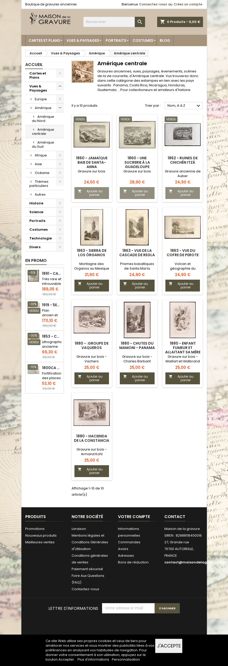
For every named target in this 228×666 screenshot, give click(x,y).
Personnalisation (126, 659)
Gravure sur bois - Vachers (92, 359)
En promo (36, 260)
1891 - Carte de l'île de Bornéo (52, 273)
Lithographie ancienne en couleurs (52, 348)
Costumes (143, 40)
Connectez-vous (153, 4)
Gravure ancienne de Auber (183, 173)
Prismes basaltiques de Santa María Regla (137, 268)
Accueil (34, 65)
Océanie (42, 172)
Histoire (36, 203)
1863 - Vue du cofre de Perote (183, 252)
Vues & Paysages (82, 40)
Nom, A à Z (184, 106)
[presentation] (141, 626)
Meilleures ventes (40, 542)
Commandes (129, 542)
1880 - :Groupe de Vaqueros (91, 345)
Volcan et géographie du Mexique (183, 268)
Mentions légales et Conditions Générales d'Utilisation (90, 542)
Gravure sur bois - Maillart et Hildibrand (183, 359)
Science (36, 212)
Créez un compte (188, 4)
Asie (38, 164)
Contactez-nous (85, 589)
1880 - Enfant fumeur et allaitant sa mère (182, 348)
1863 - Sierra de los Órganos (91, 252)
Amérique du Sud (43, 144)
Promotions (35, 528)
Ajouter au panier (90, 193)
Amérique (43, 107)
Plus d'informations (94, 659)
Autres (40, 194)
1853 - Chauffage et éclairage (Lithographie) (52, 336)
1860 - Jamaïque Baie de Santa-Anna (91, 162)
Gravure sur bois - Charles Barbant (137, 359)
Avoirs (123, 548)
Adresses (126, 555)
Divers (34, 247)
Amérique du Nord (43, 118)
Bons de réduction (133, 562)
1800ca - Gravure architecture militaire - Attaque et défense (52, 368)
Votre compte (134, 517)
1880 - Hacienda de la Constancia (91, 438)
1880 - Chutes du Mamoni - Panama (137, 345)
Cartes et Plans (44, 40)
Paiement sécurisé (87, 569)
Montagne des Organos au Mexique (91, 266)
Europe (41, 99)
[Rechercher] (114, 22)
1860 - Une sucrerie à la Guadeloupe (137, 162)
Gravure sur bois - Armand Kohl (92, 451)
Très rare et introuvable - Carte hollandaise (52, 286)
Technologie (40, 238)
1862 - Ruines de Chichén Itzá (183, 160)
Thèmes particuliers (38, 183)
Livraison (79, 528)
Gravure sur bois (91, 171)
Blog (165, 40)
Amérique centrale (43, 131)
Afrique (41, 155)
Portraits (116, 40)
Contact (174, 517)
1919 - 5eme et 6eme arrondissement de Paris (52, 305)
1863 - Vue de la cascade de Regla (137, 252)
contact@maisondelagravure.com (196, 562)
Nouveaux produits (41, 535)
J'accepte (169, 646)
